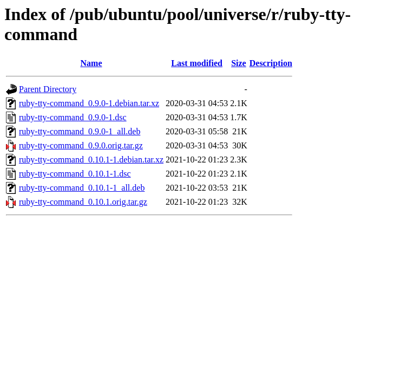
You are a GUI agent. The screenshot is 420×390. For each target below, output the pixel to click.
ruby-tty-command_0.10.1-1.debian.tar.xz (91, 159)
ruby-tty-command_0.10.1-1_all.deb (82, 187)
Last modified (196, 63)
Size (238, 63)
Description (271, 63)
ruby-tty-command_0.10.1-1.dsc (75, 173)
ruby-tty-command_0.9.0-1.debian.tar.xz (89, 103)
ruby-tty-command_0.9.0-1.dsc (73, 117)
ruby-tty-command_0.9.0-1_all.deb (79, 131)
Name (91, 63)
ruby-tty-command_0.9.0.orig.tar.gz (81, 145)
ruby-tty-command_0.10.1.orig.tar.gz (83, 201)
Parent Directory (47, 89)
